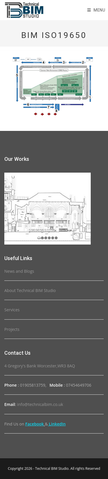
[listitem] (90, 97)
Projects (11, 329)
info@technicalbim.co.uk (40, 404)
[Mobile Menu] (96, 10)
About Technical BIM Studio (30, 290)
